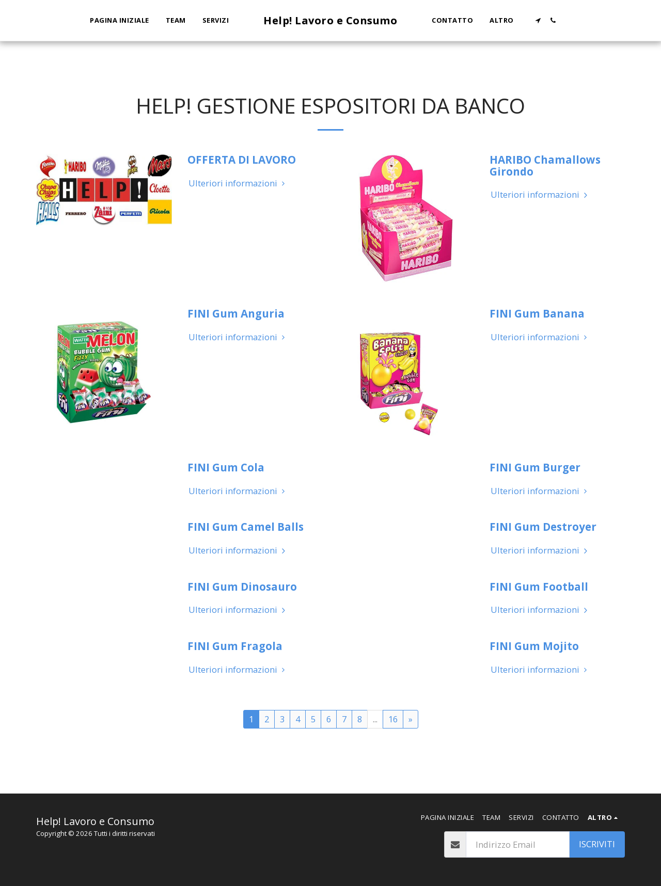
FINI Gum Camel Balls (245, 526)
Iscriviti (597, 844)
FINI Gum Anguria (236, 313)
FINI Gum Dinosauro (242, 586)
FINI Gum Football (539, 586)
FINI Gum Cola (225, 467)
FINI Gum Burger (535, 467)
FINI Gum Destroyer (543, 526)
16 (393, 719)
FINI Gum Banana (537, 313)
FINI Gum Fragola (234, 646)
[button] (538, 20)
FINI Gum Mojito (534, 646)
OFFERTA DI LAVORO (241, 159)
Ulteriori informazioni (238, 183)
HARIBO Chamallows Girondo (545, 165)
